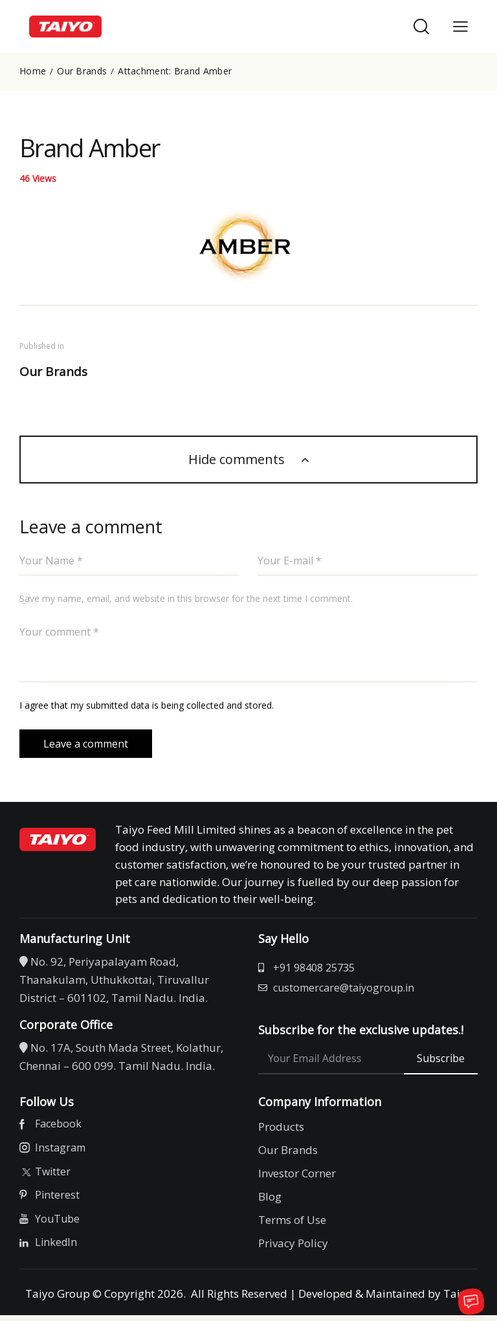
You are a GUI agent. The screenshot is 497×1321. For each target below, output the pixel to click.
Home (32, 71)
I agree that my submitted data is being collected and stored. (146, 706)
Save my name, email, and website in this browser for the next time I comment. (186, 600)
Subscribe (441, 1064)
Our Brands (82, 71)
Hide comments (238, 460)
